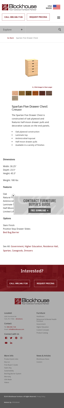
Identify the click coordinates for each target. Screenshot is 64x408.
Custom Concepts (43, 330)
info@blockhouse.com (16, 329)
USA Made (8, 379)
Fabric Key (8, 368)
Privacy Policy (41, 396)
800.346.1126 (11, 327)
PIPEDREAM (15, 402)
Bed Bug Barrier (11, 232)
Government (17, 246)
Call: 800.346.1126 (13, 17)
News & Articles (44, 355)
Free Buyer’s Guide (11, 365)
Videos (6, 382)
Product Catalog (42, 333)
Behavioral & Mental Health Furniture (46, 320)
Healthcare (40, 316)
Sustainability (9, 371)
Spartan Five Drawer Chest (27, 38)
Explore (13, 29)
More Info (8, 355)
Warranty (7, 376)
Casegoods (17, 250)
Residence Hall (50, 246)
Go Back (8, 38)
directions (19, 319)
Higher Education (33, 246)
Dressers (28, 250)
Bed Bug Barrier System (12, 374)
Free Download (40, 210)
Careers (39, 362)
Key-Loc (7, 362)
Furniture (41, 313)
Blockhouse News (43, 359)
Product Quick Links (11, 359)
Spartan (7, 250)
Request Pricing (38, 17)
